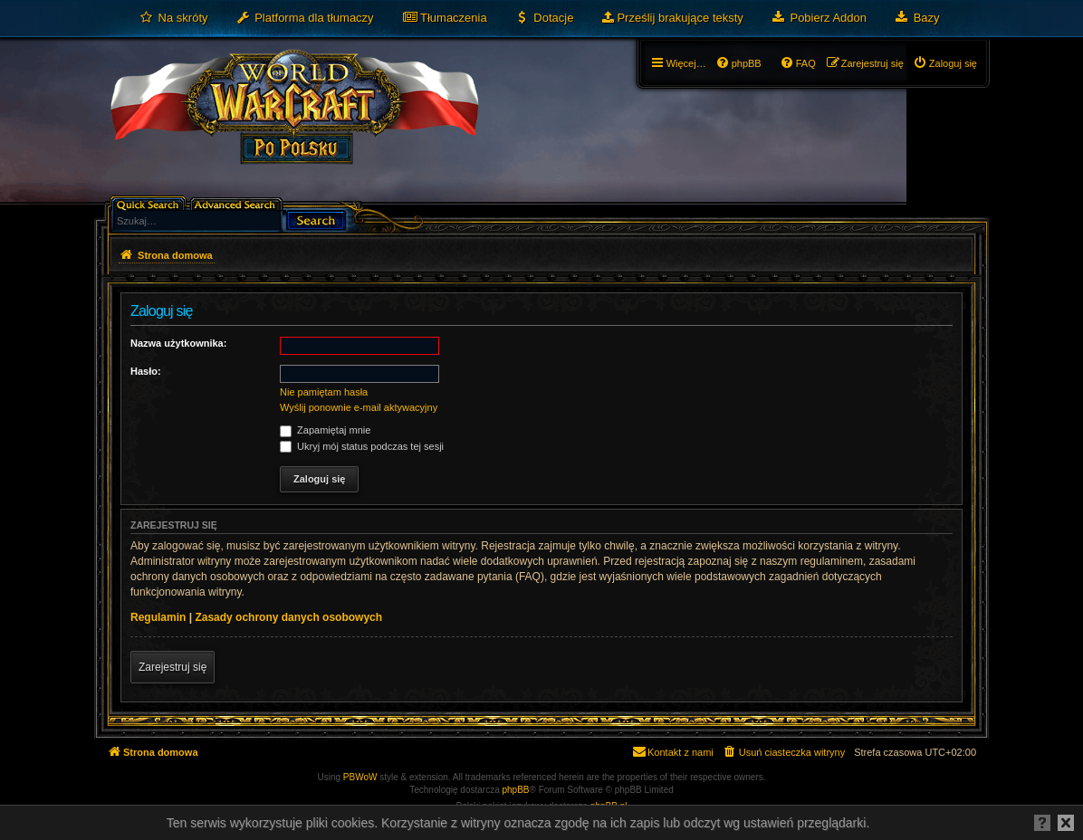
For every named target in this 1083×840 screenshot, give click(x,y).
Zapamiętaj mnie (325, 430)
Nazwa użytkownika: (178, 343)
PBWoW (360, 777)
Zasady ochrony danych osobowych (288, 617)
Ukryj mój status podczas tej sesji (362, 446)
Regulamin (158, 617)
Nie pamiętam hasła (324, 392)
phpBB (516, 790)
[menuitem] (173, 18)
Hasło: (145, 371)
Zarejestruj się (172, 667)
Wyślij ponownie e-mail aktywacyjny (358, 407)
